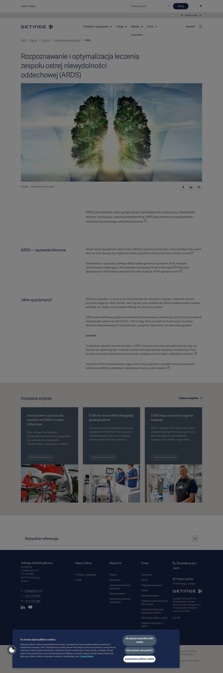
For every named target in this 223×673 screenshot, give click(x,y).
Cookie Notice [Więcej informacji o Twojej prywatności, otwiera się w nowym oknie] (86, 656)
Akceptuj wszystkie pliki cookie (139, 640)
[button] (12, 650)
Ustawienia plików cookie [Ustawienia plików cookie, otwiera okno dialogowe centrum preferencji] (139, 659)
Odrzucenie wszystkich (139, 650)
